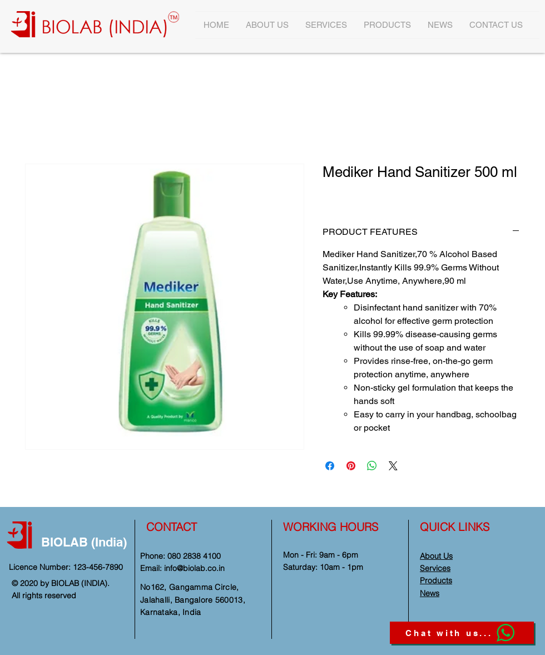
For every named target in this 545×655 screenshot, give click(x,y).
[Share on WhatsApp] (372, 465)
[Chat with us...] (462, 633)
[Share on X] (393, 465)
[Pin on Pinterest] (351, 465)
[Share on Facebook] (329, 465)
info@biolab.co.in (194, 568)
